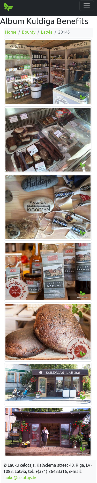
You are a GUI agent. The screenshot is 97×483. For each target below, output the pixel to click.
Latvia (47, 32)
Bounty (28, 32)
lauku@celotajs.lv (19, 477)
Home (10, 32)
